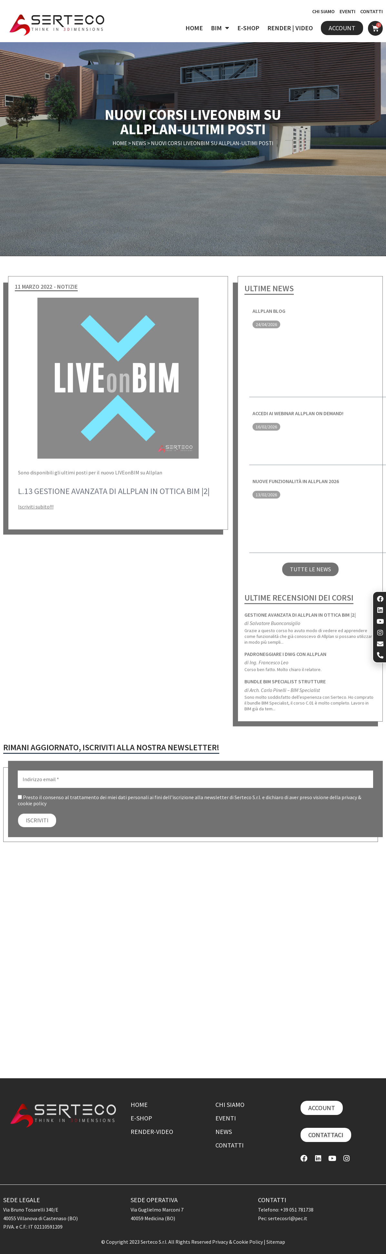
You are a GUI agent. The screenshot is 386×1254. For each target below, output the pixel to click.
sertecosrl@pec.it (287, 1218)
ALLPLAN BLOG (268, 314)
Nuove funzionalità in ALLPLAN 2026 (295, 485)
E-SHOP (248, 28)
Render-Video (152, 1132)
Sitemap (275, 1242)
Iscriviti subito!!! (36, 510)
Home (120, 143)
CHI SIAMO (323, 11)
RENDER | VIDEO (290, 28)
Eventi (225, 1118)
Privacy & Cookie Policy (238, 1242)
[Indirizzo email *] (195, 782)
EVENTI (347, 11)
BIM (220, 28)
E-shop (141, 1118)
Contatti (229, 1145)
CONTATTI (371, 11)
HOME (194, 28)
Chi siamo (229, 1104)
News (139, 143)
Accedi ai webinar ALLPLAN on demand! (297, 417)
